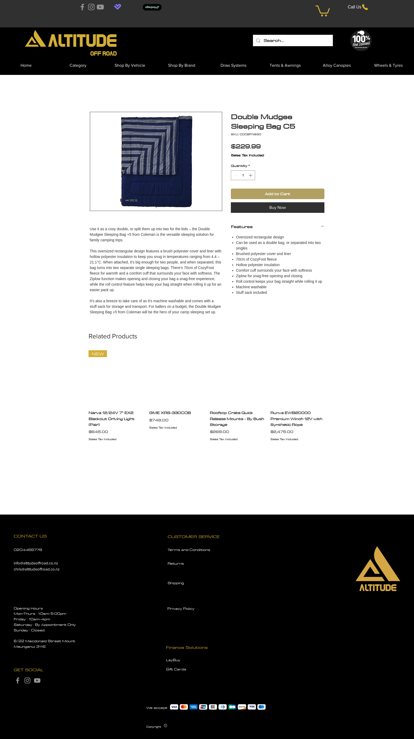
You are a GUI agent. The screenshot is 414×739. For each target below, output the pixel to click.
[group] (207, 398)
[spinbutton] (243, 175)
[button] (322, 10)
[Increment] (251, 175)
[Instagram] (91, 7)
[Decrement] (235, 175)
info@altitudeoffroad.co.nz (36, 563)
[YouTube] (100, 7)
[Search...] (293, 40)
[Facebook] (82, 7)
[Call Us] (358, 7)
